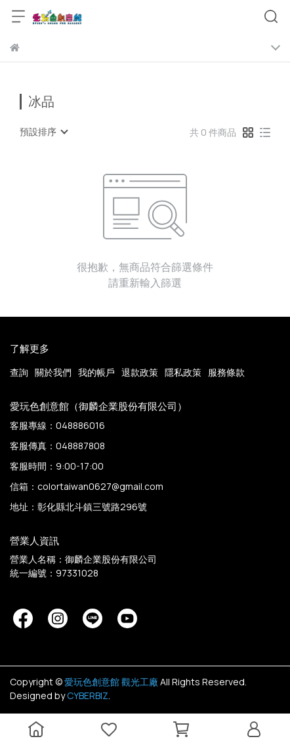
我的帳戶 (96, 372)
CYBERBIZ (87, 695)
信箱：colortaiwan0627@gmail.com (86, 486)
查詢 (19, 372)
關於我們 (53, 372)
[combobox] (43, 132)
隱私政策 (183, 372)
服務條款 (226, 372)
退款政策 (139, 372)
